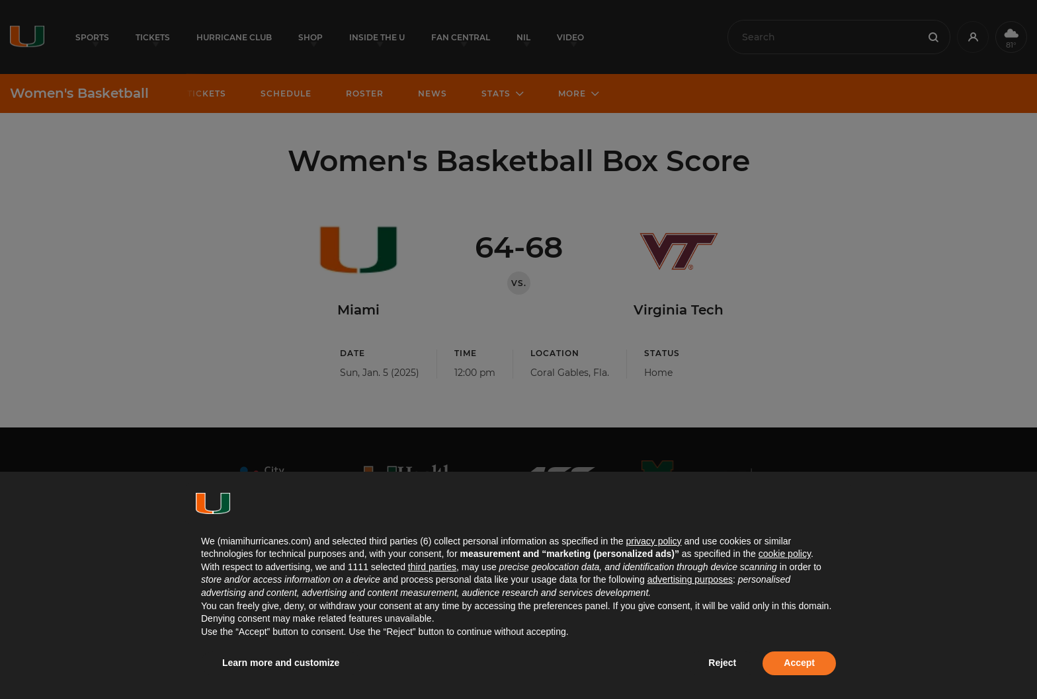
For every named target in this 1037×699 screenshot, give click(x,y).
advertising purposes (690, 579)
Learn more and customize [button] (280, 662)
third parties (432, 567)
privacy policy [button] (653, 541)
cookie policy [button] (785, 553)
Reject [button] (722, 662)
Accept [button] (799, 662)
